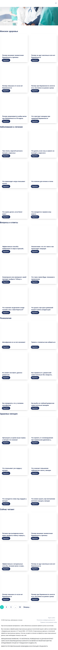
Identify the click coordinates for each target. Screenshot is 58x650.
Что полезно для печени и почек (42, 181)
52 (20, 607)
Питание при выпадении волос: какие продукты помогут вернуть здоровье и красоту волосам (13, 535)
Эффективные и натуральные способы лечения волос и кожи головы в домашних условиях (12, 566)
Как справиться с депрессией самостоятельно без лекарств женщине (41, 375)
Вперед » (27, 607)
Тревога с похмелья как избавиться (43, 342)
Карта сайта (51, 617)
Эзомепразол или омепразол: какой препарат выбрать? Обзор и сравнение (14, 279)
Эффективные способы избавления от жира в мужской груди (12, 249)
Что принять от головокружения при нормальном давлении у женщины (42, 440)
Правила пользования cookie (48, 622)
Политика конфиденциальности (46, 620)
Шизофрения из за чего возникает (13, 342)
